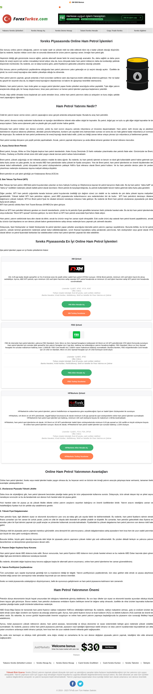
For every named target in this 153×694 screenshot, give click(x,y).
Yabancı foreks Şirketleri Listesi (17, 663)
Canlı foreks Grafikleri (88, 663)
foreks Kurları (136, 7)
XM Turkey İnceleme (76, 313)
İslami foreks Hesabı (89, 31)
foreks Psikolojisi (111, 7)
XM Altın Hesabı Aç (76, 304)
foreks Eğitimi (140, 31)
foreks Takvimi (148, 7)
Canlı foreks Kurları (112, 663)
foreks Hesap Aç (38, 31)
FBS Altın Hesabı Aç (76, 373)
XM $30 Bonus (78, 2)
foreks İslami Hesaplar (80, 7)
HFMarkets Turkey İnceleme (76, 456)
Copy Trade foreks (115, 31)
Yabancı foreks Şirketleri (48, 7)
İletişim (146, 663)
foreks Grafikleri (124, 7)
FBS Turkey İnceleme (77, 381)
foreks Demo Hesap (97, 7)
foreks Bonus (65, 7)
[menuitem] (12, 30)
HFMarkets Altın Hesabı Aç (76, 448)
